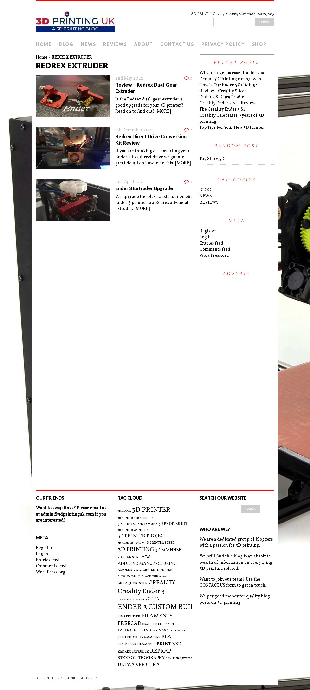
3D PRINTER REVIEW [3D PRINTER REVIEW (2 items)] (131, 543)
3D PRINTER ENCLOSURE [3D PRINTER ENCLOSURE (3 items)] (137, 524)
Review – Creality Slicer (223, 91)
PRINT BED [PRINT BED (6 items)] (168, 644)
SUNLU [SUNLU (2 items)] (170, 658)
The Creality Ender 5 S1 (222, 110)
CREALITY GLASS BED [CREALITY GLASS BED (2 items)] (132, 600)
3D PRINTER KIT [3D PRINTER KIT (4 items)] (172, 524)
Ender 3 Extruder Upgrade (144, 188)
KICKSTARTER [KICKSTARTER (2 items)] (167, 624)
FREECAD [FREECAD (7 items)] (129, 623)
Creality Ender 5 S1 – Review (227, 103)
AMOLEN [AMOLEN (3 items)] (125, 570)
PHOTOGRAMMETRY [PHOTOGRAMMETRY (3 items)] (143, 637)
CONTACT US (177, 44)
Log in (206, 237)
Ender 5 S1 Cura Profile (222, 97)
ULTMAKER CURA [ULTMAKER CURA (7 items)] (139, 664)
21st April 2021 (130, 182)
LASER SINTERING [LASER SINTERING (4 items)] (134, 630)
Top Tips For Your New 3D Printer (232, 128)
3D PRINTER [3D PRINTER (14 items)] (151, 510)
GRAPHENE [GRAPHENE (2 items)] (149, 624)
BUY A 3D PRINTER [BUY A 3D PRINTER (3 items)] (133, 583)
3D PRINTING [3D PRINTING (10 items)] (136, 550)
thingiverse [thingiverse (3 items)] (184, 658)
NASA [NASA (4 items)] (163, 630)
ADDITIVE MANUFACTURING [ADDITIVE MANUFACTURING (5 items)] (147, 564)
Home (41, 57)
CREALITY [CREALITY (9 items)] (162, 583)
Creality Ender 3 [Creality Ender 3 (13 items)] (141, 591)
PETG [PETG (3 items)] (122, 637)
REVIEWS (115, 44)
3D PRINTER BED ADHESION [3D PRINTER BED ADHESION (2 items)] (136, 518)
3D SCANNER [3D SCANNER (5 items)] (168, 550)
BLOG (66, 44)
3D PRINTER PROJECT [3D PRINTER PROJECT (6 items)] (142, 536)
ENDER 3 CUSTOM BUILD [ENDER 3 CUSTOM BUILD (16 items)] (159, 607)
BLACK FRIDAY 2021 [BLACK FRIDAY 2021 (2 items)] (155, 576)
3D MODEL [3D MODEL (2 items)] (124, 511)
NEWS (88, 44)
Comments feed (215, 250)
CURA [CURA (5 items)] (153, 599)
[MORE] (163, 111)
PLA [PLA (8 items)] (166, 637)
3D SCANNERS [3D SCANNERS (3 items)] (129, 557)
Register (208, 231)
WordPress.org (214, 256)
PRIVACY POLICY (223, 44)
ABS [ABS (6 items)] (146, 557)
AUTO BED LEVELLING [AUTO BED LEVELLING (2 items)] (157, 570)
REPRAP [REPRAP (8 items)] (160, 651)
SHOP (259, 44)
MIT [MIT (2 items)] (154, 631)
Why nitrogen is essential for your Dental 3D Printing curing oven (233, 76)
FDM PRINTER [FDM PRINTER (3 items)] (129, 616)
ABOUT (143, 44)
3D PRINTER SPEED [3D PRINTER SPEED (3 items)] (160, 543)
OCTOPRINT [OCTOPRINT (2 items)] (177, 631)
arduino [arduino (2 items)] (137, 570)
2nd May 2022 (129, 78)
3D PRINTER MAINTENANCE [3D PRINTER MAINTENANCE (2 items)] (136, 530)
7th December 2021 (134, 130)
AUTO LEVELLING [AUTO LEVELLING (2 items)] (129, 576)
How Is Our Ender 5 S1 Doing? (229, 85)
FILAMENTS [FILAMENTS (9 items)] (157, 616)
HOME (44, 44)
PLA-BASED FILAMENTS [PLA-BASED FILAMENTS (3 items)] (136, 644)
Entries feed (211, 244)
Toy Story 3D (212, 159)
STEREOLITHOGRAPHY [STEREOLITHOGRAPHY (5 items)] (141, 658)
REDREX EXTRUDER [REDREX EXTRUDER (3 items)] (133, 652)
